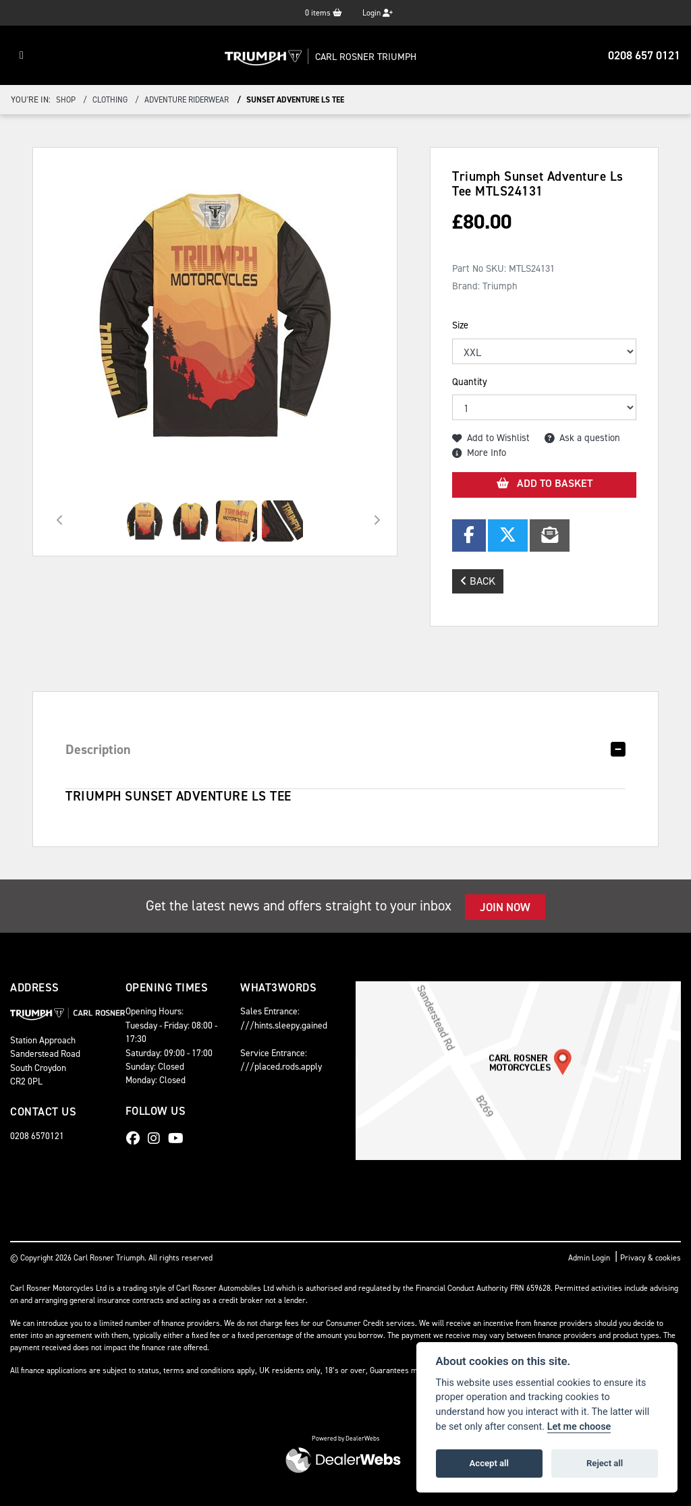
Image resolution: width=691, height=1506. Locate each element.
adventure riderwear (186, 99)
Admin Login (589, 1257)
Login (377, 12)
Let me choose (579, 1426)
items (323, 12)
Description (98, 749)
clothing (110, 99)
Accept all (489, 1463)
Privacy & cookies (650, 1257)
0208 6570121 (37, 1136)
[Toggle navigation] (21, 55)
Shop (66, 99)
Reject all (604, 1463)
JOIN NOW (505, 907)
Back (477, 581)
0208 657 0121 (644, 55)
